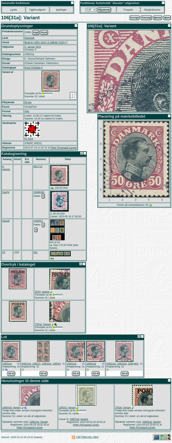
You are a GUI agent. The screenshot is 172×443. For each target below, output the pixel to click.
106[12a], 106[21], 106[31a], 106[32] (41, 364)
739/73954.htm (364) (87, 438)
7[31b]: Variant (123, 408)
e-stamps (6, 168)
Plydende (104, 9)
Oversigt (146, 17)
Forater (128, 9)
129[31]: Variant (67, 408)
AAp (27, 111)
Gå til (11, 374)
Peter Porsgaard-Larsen (63, 147)
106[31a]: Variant (38, 422)
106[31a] (7, 364)
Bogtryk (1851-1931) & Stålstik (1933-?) (46, 42)
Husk (44, 32)
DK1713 (37, 166)
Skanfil (6, 221)
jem (167, 17)
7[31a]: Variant (43, 324)
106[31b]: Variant (11, 408)
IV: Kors (29, 138)
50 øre (28, 102)
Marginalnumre (152, 9)
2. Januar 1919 (33, 46)
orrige (134, 17)
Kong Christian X (34, 67)
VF (3, 252)
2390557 (38, 221)
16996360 (38, 192)
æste (157, 17)
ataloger (61, 9)
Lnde (13, 9)
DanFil (5, 192)
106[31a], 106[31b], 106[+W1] (122, 364)
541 (35, 252)
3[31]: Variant (42, 291)
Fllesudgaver (37, 9)
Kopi (36, 32)
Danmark (29, 38)
